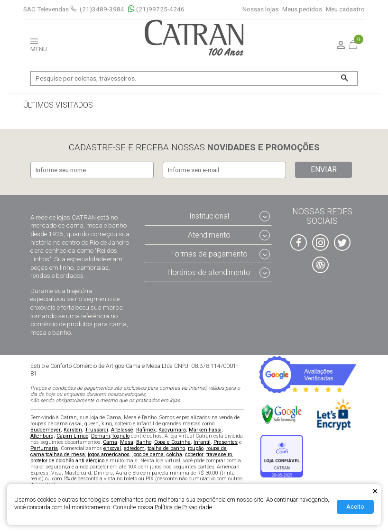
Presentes (225, 442)
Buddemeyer (45, 430)
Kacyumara (172, 430)
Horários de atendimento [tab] (208, 272)
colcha (174, 454)
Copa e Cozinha (172, 442)
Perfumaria (44, 448)
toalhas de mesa (65, 454)
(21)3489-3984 (102, 9)
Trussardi (96, 430)
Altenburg (42, 436)
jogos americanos (108, 454)
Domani (100, 436)
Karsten (73, 430)
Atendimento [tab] (209, 234)
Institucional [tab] (209, 215)
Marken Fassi (205, 430)
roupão (195, 448)
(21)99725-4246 (156, 9)
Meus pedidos (302, 9)
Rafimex (146, 430)
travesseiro (219, 454)
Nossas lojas (260, 9)
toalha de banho (166, 448)
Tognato (120, 436)
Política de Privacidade (183, 507)
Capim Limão (72, 436)
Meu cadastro (345, 9)
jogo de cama (148, 454)
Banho (143, 442)
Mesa (126, 442)
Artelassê (122, 430)
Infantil (202, 442)
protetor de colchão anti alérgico (67, 461)
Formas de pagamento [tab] (209, 253)
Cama (110, 442)
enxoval (112, 448)
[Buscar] (344, 78)
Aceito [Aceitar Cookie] (355, 506)
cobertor (194, 454)
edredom (134, 448)
